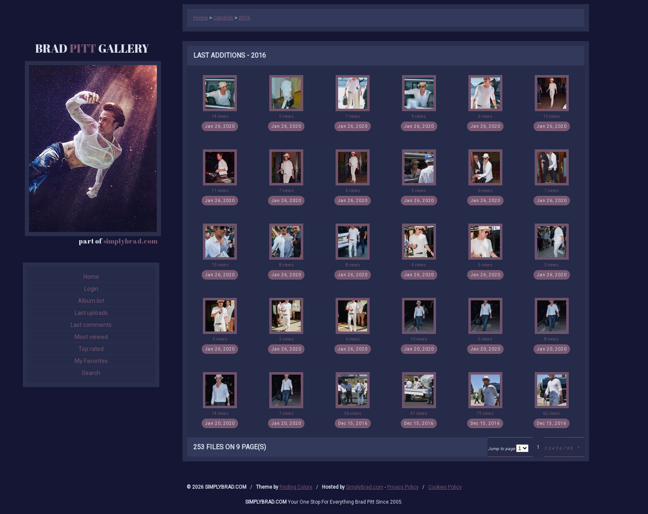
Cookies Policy (445, 487)
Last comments (91, 325)
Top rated (91, 349)
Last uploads (91, 312)
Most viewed (91, 337)
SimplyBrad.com (364, 487)
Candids (223, 18)
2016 (244, 18)
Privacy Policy (403, 487)
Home (91, 276)
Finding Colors (296, 487)
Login (91, 288)
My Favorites (91, 361)
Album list (91, 300)
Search (91, 373)
